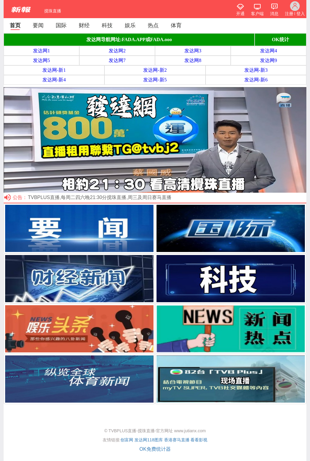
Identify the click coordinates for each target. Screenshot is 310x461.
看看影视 (198, 439)
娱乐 (130, 25)
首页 (15, 25)
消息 (274, 13)
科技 (107, 25)
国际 (61, 25)
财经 (84, 25)
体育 (176, 25)
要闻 (38, 25)
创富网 (126, 439)
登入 (300, 13)
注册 (289, 13)
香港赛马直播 (177, 439)
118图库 (155, 439)
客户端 (257, 13)
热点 (153, 25)
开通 (240, 13)
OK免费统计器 (154, 449)
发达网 (140, 439)
